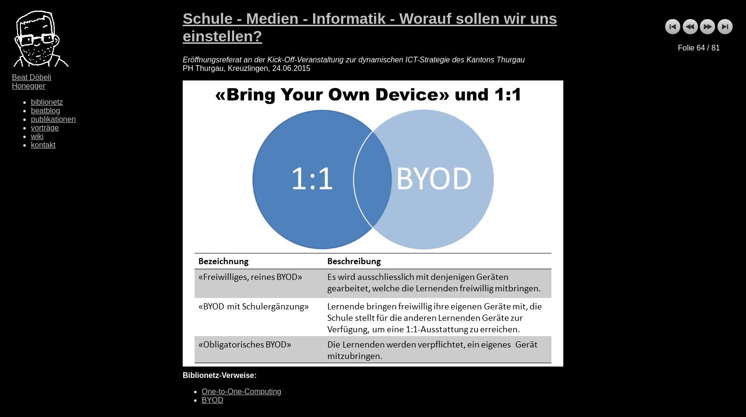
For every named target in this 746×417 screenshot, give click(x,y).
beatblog (45, 111)
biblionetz (47, 102)
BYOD (212, 400)
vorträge (45, 128)
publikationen (53, 119)
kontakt (43, 145)
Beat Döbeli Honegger (31, 81)
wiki (37, 136)
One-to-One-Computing (241, 391)
